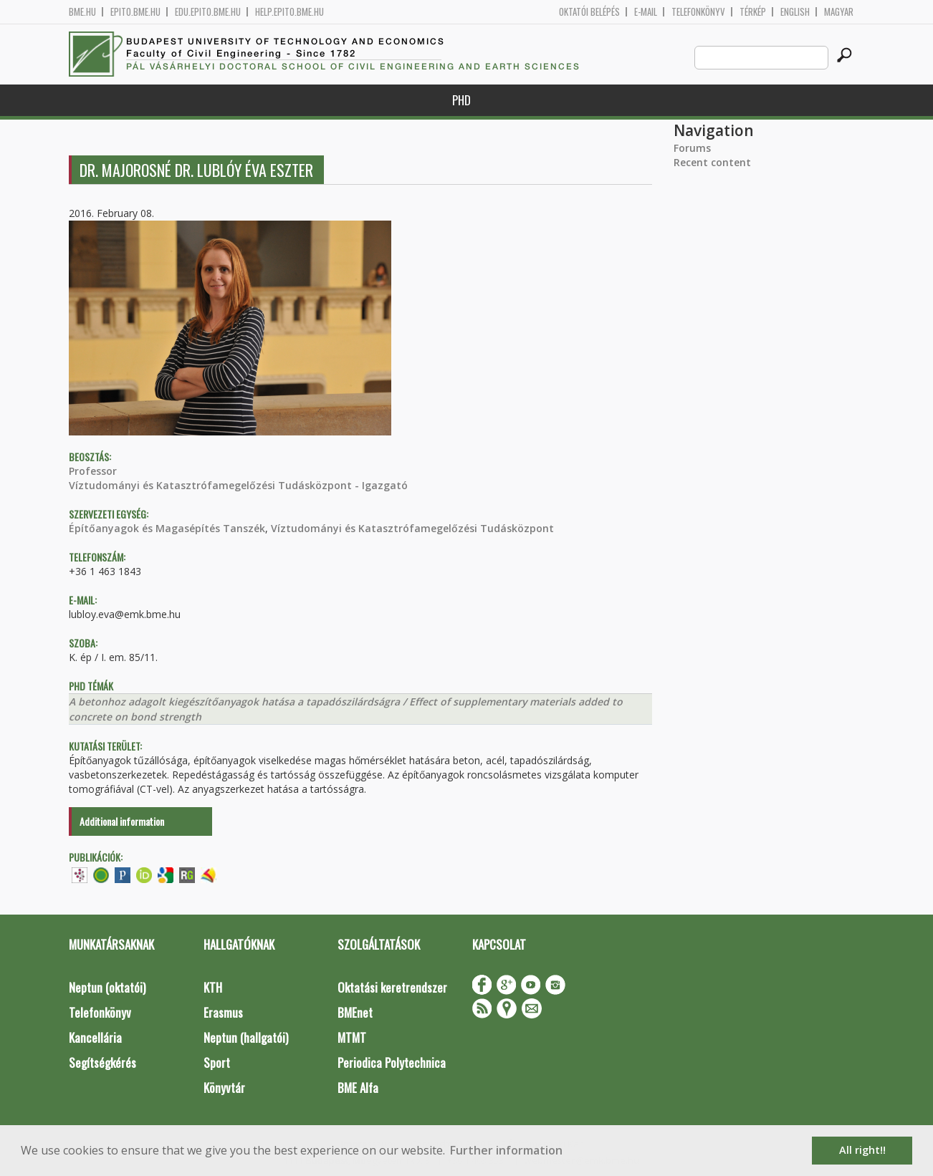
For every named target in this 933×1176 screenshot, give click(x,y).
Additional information (122, 821)
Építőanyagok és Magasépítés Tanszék (167, 528)
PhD (461, 100)
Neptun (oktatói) (107, 987)
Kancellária (95, 1037)
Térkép (753, 11)
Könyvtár (224, 1088)
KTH (213, 987)
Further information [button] (506, 1150)
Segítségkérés (102, 1062)
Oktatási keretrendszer (392, 987)
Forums (692, 148)
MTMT (352, 1037)
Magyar (838, 11)
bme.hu (82, 11)
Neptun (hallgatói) (246, 1037)
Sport (217, 1062)
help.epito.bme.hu (289, 11)
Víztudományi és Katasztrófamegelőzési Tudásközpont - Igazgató (238, 485)
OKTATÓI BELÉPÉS (589, 11)
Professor (93, 471)
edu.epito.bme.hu (208, 11)
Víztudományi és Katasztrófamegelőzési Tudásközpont (412, 528)
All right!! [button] (862, 1150)
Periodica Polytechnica (392, 1062)
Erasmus (223, 1012)
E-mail (645, 11)
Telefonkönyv (698, 11)
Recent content (712, 162)
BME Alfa (358, 1088)
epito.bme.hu (135, 11)
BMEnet (355, 1012)
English (795, 11)
